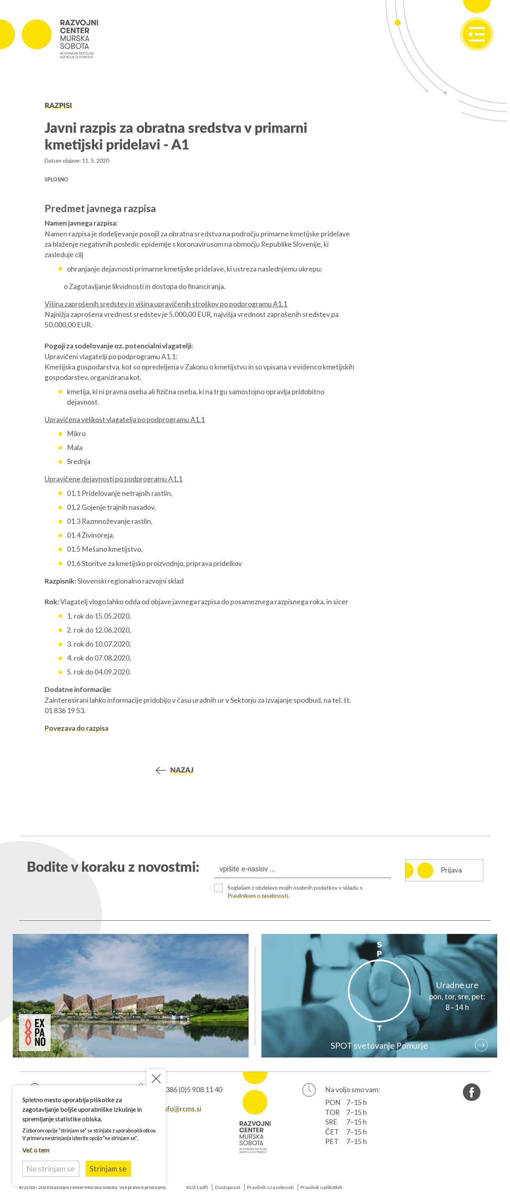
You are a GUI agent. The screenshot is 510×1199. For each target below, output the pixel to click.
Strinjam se (108, 1168)
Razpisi (58, 106)
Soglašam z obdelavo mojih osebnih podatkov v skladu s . (297, 891)
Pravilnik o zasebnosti (270, 1187)
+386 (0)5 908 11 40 (191, 1090)
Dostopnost (227, 1187)
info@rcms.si (181, 1109)
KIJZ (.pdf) (197, 1187)
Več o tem (35, 1150)
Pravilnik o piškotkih (321, 1187)
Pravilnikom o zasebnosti (259, 895)
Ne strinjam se (50, 1168)
